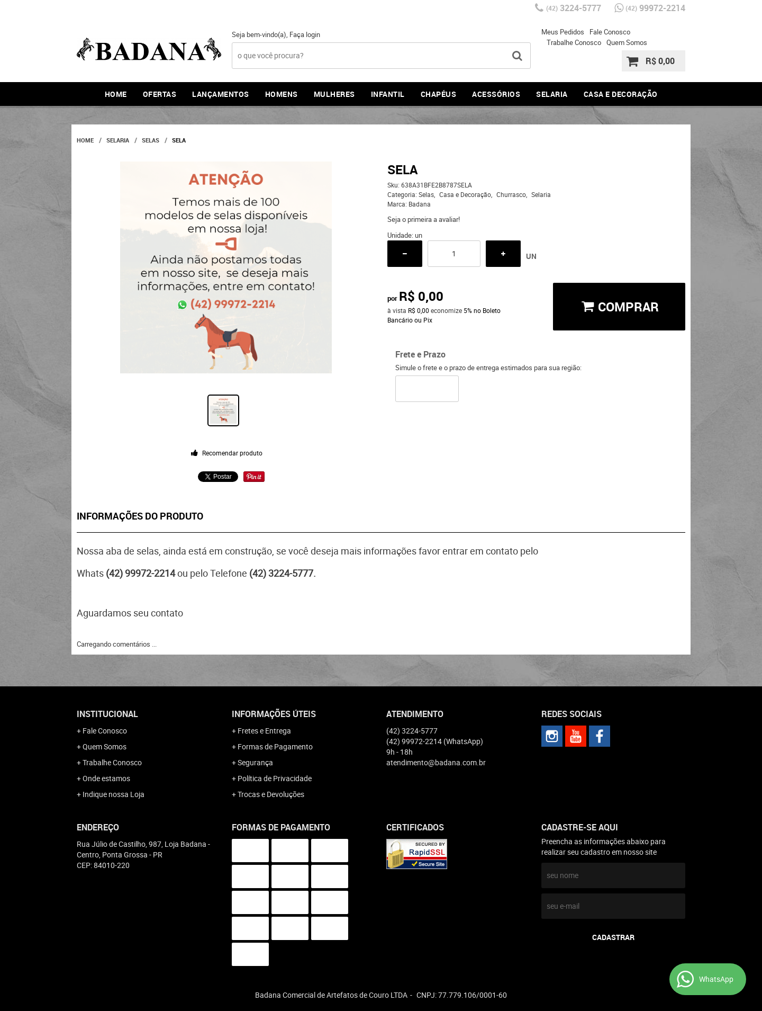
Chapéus (439, 94)
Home (116, 94)
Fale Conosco (609, 32)
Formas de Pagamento (275, 746)
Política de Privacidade (275, 778)
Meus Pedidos (562, 32)
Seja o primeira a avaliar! (423, 219)
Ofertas (160, 94)
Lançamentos (220, 94)
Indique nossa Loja (113, 794)
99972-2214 (655, 8)
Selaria (552, 94)
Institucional (107, 714)
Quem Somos (626, 42)
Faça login (304, 34)
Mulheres (334, 94)
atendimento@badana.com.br (436, 762)
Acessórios (496, 94)
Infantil (388, 94)
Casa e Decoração (621, 94)
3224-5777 (573, 8)
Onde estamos (106, 778)
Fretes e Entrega (264, 731)
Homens (281, 94)
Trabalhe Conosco (574, 42)
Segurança (255, 762)
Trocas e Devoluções (271, 794)
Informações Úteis (274, 714)
